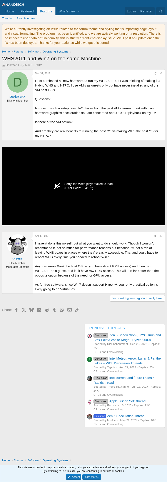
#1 (161, 73)
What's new (67, 11)
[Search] (160, 11)
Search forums (26, 18)
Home (9, 11)
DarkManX (12, 65)
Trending (7, 18)
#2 (161, 236)
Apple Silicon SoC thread (119, 401)
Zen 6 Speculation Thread (119, 416)
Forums (46, 11)
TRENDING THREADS (106, 328)
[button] (79, 11)
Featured (27, 11)
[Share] (155, 73)
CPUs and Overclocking (109, 352)
